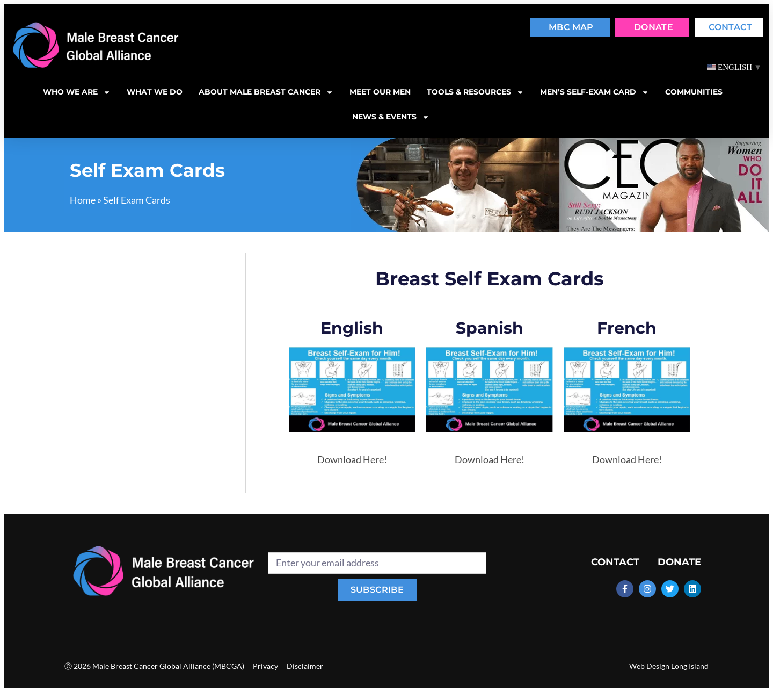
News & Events (390, 117)
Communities (694, 92)
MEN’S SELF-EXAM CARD (594, 92)
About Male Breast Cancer (266, 92)
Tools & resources (475, 92)
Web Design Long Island (669, 666)
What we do (155, 92)
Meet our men (380, 92)
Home (83, 200)
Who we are (77, 92)
